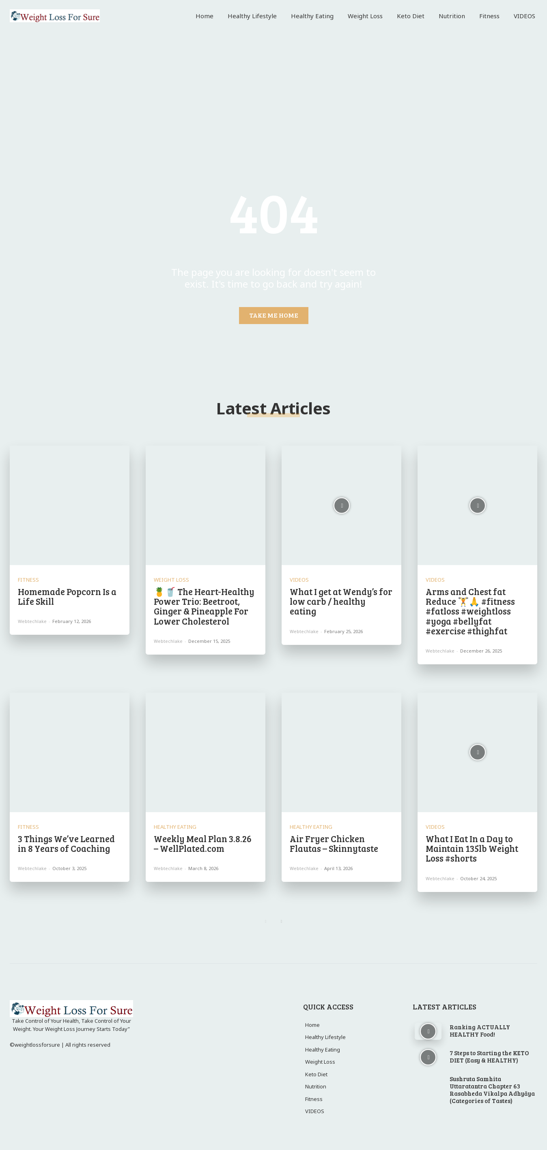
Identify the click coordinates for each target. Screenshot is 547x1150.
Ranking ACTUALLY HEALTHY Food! (480, 1030)
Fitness (28, 579)
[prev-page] (266, 921)
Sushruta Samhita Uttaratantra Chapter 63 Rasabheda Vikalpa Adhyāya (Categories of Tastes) (492, 1090)
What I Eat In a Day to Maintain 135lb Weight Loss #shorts (472, 848)
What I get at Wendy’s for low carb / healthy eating (341, 601)
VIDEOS (299, 579)
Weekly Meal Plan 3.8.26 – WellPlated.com (203, 843)
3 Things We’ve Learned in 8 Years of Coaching (66, 843)
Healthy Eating (175, 827)
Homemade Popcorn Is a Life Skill (67, 596)
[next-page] (281, 921)
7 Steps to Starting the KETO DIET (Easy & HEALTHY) (489, 1056)
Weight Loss (171, 579)
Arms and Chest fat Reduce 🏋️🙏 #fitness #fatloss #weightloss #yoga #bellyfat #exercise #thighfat (470, 611)
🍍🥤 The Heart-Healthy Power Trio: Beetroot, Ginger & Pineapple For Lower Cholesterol (204, 606)
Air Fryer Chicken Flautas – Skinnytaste (334, 843)
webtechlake (32, 621)
